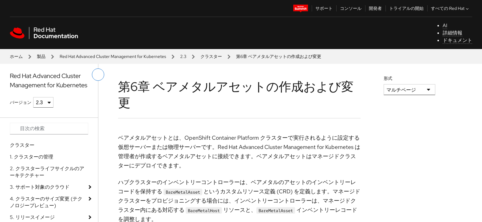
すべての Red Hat (450, 8)
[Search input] (49, 128)
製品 (41, 56)
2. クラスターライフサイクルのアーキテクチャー (47, 172)
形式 (388, 78)
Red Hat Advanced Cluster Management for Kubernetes (113, 56)
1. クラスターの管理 (31, 157)
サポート (324, 8)
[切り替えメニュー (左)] (98, 74)
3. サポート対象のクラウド (39, 187)
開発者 (375, 8)
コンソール (351, 8)
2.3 (183, 56)
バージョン (20, 102)
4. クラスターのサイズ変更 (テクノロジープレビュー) (46, 202)
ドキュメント (457, 40)
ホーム (16, 56)
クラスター (211, 56)
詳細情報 (452, 33)
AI (445, 25)
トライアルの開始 (406, 8)
